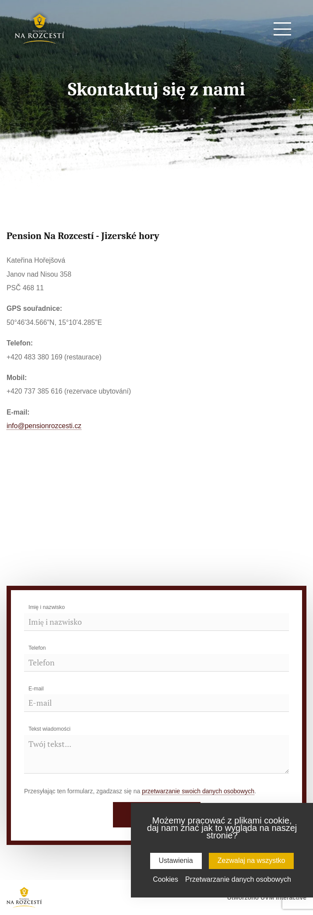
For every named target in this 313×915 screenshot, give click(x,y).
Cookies (165, 879)
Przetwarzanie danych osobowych (238, 879)
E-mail (36, 689)
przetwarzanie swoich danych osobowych (198, 791)
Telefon (37, 648)
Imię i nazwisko (46, 607)
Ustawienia (176, 860)
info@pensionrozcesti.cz (44, 425)
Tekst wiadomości (49, 729)
